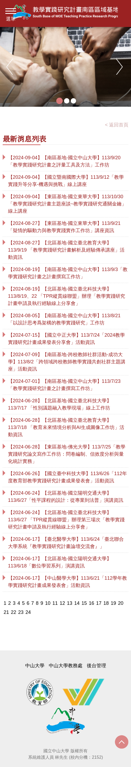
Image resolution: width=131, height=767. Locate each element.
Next (120, 67)
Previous (11, 67)
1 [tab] (59, 101)
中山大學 (34, 665)
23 (21, 612)
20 (120, 603)
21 (6, 612)
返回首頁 (118, 125)
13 (69, 603)
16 (91, 603)
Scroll (121, 743)
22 (13, 612)
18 (106, 603)
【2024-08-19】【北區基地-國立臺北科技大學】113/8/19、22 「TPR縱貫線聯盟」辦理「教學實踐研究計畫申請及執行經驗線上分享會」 (66, 296)
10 (47, 603)
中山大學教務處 (66, 665)
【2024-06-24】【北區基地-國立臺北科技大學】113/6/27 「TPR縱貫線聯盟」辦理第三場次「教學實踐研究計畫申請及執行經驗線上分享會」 (66, 520)
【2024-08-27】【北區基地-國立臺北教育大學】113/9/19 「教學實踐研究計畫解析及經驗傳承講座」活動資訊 (66, 250)
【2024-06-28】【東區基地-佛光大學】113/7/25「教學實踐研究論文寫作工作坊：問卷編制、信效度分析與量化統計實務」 (66, 454)
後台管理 (96, 665)
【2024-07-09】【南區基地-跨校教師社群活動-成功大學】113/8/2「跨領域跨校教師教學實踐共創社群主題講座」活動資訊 (66, 362)
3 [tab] (73, 101)
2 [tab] (66, 101)
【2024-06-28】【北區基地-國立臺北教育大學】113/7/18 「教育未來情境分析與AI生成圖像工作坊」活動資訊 (66, 427)
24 (28, 612)
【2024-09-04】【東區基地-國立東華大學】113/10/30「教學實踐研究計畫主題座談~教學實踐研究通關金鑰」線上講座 (67, 204)
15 (84, 603)
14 (77, 603)
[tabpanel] (65, 67)
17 (99, 603)
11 (55, 603)
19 (113, 603)
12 (62, 603)
